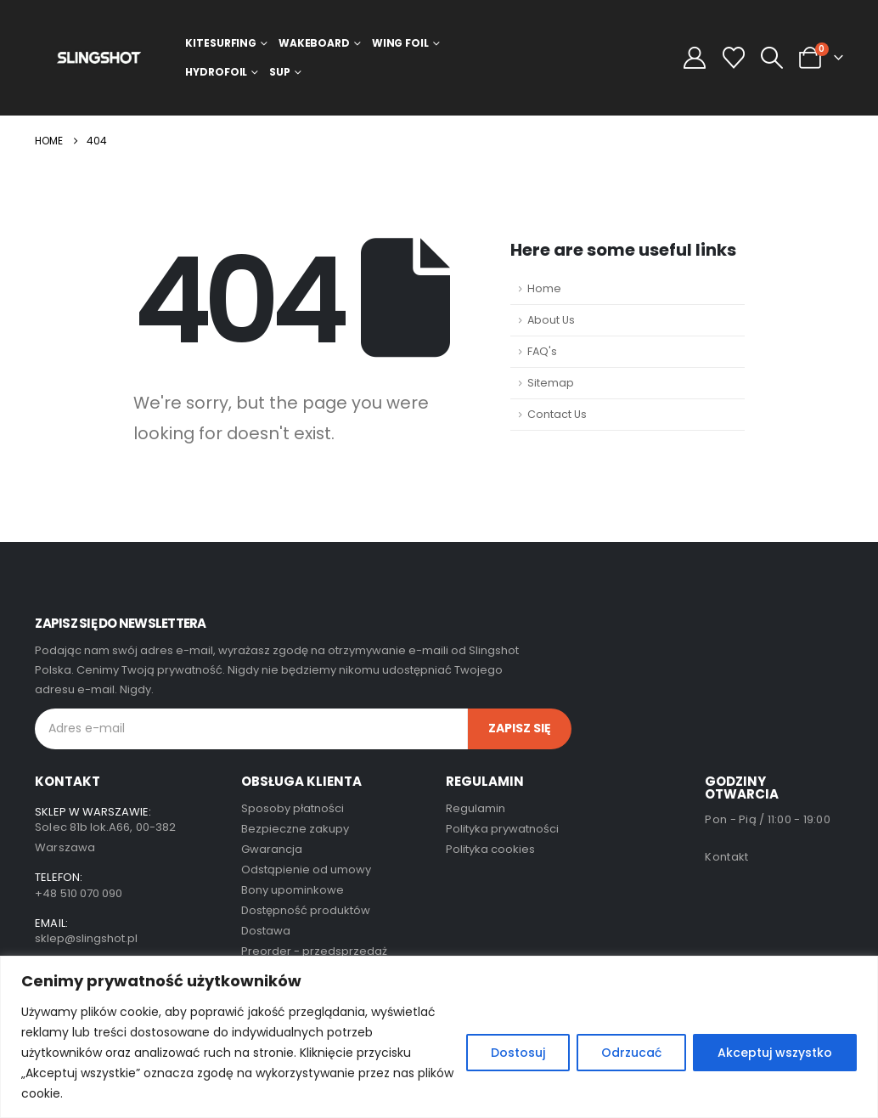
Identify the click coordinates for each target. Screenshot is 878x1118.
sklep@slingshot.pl (86, 938)
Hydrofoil (216, 72)
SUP (279, 72)
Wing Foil (400, 43)
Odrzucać (631, 1052)
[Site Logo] (99, 57)
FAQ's (542, 351)
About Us (551, 320)
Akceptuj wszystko (775, 1052)
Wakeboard (314, 43)
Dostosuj (518, 1052)
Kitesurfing (220, 43)
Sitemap (550, 382)
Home (544, 288)
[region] (439, 1037)
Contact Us (557, 414)
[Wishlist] (733, 58)
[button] (771, 58)
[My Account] (695, 58)
